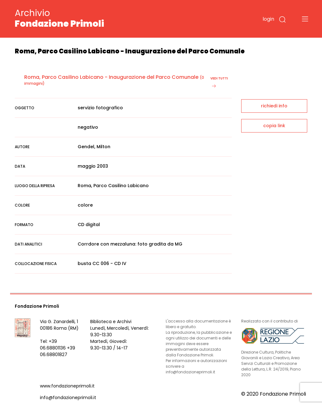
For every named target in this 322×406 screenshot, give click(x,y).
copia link (274, 125)
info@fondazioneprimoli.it (68, 397)
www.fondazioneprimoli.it (67, 386)
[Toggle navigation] (305, 19)
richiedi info (274, 106)
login (268, 19)
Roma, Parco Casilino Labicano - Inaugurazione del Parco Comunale (111, 77)
